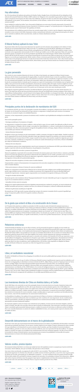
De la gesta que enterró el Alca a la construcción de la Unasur (31, 203)
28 (27, 368)
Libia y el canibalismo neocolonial (19, 253)
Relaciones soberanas (14, 224)
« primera (13, 368)
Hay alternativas (12, 12)
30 (33, 368)
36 (52, 368)
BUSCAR (47, 4)
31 (36, 368)
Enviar (61, 387)
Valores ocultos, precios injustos (18, 344)
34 (45, 368)
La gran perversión (13, 72)
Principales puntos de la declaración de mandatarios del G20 (30, 106)
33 (42, 368)
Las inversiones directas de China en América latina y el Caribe (31, 282)
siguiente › (60, 368)
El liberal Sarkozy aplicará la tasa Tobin (21, 44)
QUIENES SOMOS (22, 4)
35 (49, 368)
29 (30, 368)
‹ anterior (19, 368)
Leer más (8, 36)
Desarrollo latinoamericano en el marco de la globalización (29, 320)
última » (66, 368)
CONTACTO (54, 4)
